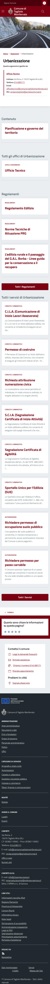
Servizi (31, 967)
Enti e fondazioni (9, 734)
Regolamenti (10, 203)
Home (5, 53)
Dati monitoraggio (9, 967)
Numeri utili (7, 862)
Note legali (6, 919)
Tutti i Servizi (25, 597)
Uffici (4, 751)
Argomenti (15, 53)
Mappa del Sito (36, 970)
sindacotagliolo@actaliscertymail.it (25, 91)
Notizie (5, 802)
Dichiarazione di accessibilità (14, 923)
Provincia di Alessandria (12, 906)
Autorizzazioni (10, 517)
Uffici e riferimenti (12, 165)
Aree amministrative (11, 725)
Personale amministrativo (13, 742)
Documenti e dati (9, 730)
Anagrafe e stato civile (11, 766)
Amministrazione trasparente (14, 927)
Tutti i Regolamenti (25, 286)
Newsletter (7, 957)
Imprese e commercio (11, 783)
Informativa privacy (10, 914)
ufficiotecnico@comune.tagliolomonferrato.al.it (27, 88)
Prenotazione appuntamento (14, 936)
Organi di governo (9, 738)
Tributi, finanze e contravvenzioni (16, 787)
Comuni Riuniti (8, 910)
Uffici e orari (7, 858)
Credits (15, 970)
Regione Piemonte (10, 3)
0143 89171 (15, 845)
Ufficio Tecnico (13, 73)
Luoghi (4, 816)
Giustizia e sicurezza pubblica (14, 778)
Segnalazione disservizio (12, 933)
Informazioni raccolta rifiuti (13, 897)
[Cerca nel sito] (41, 11)
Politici (4, 747)
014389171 (19, 82)
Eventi (4, 821)
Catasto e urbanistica (13, 306)
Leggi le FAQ (7, 930)
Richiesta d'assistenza (11, 939)
